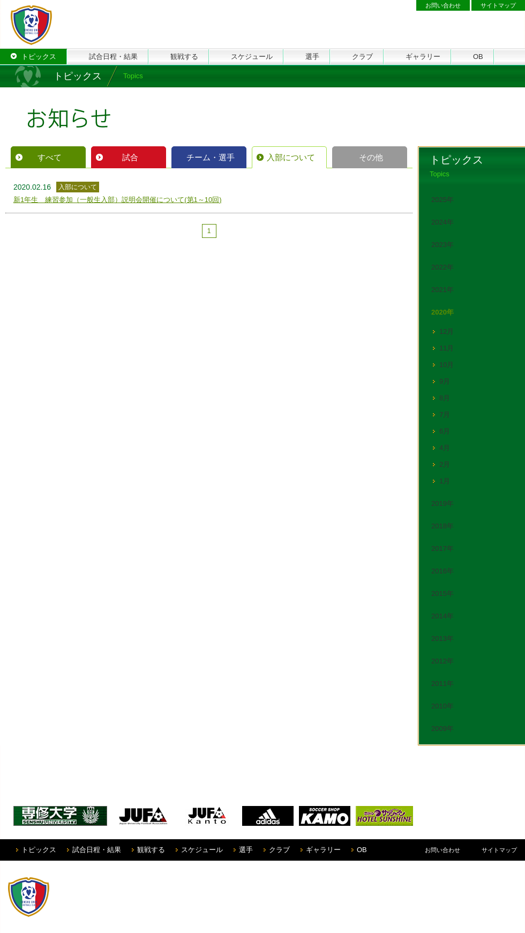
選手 (246, 850)
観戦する (151, 850)
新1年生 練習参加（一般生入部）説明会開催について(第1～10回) (117, 200)
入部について (291, 157)
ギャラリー (323, 850)
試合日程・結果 (96, 850)
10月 (446, 365)
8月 (444, 398)
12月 (446, 331)
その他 (371, 157)
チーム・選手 (210, 157)
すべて (50, 157)
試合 (130, 157)
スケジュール (202, 850)
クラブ (279, 850)
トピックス (38, 850)
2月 (444, 464)
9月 (444, 381)
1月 (444, 481)
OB (362, 850)
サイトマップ (498, 5)
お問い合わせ (443, 5)
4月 (444, 448)
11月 (446, 348)
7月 (444, 414)
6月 (444, 431)
